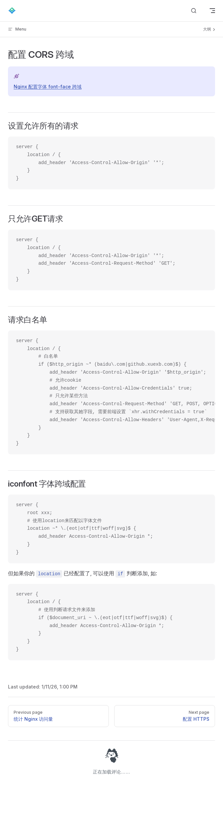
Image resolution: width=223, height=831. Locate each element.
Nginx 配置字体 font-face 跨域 (48, 86)
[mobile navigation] (212, 10)
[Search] (194, 11)
